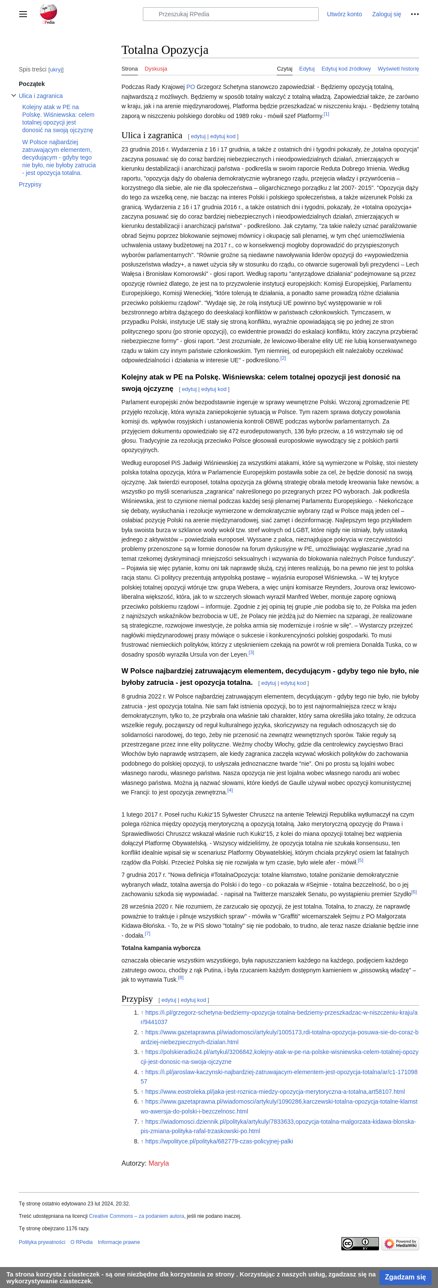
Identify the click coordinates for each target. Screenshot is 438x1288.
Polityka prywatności (42, 1242)
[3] (251, 652)
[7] (147, 933)
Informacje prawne (119, 1242)
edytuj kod (222, 136)
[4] (230, 790)
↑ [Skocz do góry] (142, 1012)
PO (190, 86)
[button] (23, 14)
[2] (283, 358)
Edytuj (307, 68)
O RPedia (82, 1242)
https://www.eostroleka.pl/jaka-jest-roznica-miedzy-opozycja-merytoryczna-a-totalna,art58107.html (275, 1091)
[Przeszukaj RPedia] (231, 14)
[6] (414, 891)
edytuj (198, 136)
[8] (180, 977)
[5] (360, 860)
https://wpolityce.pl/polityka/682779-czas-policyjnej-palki (219, 1141)
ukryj (56, 69)
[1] (326, 113)
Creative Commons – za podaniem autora (136, 1216)
